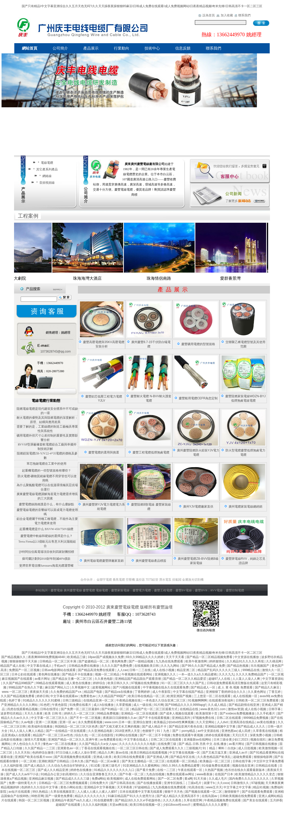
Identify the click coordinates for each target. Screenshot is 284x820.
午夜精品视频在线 (128, 700)
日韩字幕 (274, 709)
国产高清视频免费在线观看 (73, 757)
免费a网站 (99, 778)
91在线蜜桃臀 (104, 800)
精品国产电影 (93, 692)
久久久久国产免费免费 (117, 665)
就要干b (210, 783)
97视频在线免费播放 (145, 683)
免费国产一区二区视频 (24, 670)
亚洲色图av (229, 731)
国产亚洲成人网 (158, 757)
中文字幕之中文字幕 (237, 787)
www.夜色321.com (213, 709)
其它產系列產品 (44, 169)
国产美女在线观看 (255, 800)
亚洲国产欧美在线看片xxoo (34, 757)
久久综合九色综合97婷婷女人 (68, 765)
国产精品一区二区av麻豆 (103, 761)
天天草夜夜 (125, 787)
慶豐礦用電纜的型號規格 (198, 344)
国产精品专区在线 (183, 757)
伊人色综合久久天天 (27, 744)
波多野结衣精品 (12, 713)
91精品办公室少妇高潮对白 (60, 774)
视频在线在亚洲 (243, 765)
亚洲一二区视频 (47, 722)
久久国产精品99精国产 (19, 683)
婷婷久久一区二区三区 (80, 713)
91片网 (158, 705)
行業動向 (121, 48)
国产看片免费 (146, 770)
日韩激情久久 (240, 783)
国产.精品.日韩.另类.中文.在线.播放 (203, 744)
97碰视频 (257, 783)
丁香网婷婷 (143, 692)
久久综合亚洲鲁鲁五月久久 (99, 774)
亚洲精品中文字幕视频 (99, 787)
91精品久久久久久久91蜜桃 (42, 700)
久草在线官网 (193, 800)
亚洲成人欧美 (102, 757)
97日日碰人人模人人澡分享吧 (76, 752)
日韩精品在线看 (267, 765)
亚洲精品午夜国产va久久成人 (72, 800)
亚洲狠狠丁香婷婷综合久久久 (226, 692)
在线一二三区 (166, 770)
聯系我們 (244, 15)
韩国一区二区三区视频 (34, 800)
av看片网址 (42, 679)
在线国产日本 (224, 774)
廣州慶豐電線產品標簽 (151, 561)
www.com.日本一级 (118, 722)
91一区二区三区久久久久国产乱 (183, 683)
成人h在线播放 (103, 705)
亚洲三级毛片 (111, 765)
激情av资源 (235, 709)
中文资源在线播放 (247, 657)
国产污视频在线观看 (127, 687)
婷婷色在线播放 (81, 770)
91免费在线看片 (80, 705)
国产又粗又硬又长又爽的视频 (120, 726)
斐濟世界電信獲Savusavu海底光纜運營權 (46, 565)
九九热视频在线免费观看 (169, 787)
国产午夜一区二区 (132, 774)
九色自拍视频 (155, 774)
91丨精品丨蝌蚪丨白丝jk (220, 748)
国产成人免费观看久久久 (167, 748)
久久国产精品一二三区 (40, 748)
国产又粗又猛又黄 (215, 752)
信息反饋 (183, 48)
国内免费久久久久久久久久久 (249, 778)
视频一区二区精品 (107, 674)
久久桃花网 (274, 661)
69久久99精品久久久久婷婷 (145, 657)
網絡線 (45, 176)
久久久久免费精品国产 (251, 674)
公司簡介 (60, 48)
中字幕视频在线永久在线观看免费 (166, 687)
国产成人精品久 (35, 765)
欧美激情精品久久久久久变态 (255, 774)
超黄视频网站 (101, 687)
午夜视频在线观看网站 (137, 674)
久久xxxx (223, 783)
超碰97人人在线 (219, 679)
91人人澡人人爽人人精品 (27, 731)
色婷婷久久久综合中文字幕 (40, 787)
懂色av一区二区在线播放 (60, 744)
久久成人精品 (217, 705)
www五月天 (214, 787)
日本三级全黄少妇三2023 (231, 739)
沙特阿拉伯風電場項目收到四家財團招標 (46, 552)
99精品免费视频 (108, 713)
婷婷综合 (99, 683)
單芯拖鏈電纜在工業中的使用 (46, 463)
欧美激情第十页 (207, 713)
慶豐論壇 (164, 607)
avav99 (265, 696)
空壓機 (130, 579)
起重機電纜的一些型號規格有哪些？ (46, 470)
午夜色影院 (60, 705)
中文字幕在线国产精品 (188, 692)
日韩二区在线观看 (229, 718)
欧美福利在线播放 (40, 726)
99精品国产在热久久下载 (25, 687)
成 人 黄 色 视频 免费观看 (235, 687)
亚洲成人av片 (239, 752)
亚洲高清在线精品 (242, 722)
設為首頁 (209, 15)
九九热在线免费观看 (170, 661)
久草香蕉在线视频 (265, 731)
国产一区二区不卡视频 (155, 735)
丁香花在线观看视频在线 (98, 748)
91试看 (95, 765)
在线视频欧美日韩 (147, 665)
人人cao (122, 670)
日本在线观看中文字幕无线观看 (141, 791)
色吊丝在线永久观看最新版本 (245, 770)
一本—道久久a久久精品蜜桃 (198, 674)
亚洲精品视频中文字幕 (220, 726)
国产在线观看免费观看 (257, 791)
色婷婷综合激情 (43, 752)
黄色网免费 (119, 661)
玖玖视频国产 (260, 665)
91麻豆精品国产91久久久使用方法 (131, 796)
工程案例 (28, 216)
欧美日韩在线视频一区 (145, 804)
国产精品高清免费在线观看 (96, 670)
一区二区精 (29, 761)
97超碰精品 (142, 787)
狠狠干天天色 (174, 791)
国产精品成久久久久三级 (73, 778)
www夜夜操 (205, 774)
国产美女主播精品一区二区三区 (143, 761)
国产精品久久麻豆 (267, 687)
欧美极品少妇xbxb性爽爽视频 (174, 722)
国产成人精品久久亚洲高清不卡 (178, 796)
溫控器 (140, 579)
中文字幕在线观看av (64, 696)
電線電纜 (44, 163)
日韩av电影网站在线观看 (59, 670)
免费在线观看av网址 (181, 774)
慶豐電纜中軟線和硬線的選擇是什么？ (46, 536)
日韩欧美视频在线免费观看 (238, 796)
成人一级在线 (142, 705)
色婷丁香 (14, 700)
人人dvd (223, 722)
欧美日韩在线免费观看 (129, 757)
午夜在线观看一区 (190, 770)
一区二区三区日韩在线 (133, 748)
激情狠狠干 (232, 791)
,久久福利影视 (13, 765)
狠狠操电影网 (263, 757)
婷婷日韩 (43, 696)
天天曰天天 (240, 735)
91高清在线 (196, 787)
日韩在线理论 (49, 709)
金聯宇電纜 (104, 579)
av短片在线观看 (19, 791)
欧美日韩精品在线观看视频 (149, 752)
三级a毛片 (195, 783)
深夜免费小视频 (261, 735)
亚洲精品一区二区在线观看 (140, 713)
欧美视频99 (115, 778)
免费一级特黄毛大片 (23, 783)
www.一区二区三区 (15, 692)
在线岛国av (210, 796)
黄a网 (188, 778)
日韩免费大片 (99, 783)
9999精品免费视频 (256, 718)
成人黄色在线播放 (78, 683)
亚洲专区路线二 (175, 783)
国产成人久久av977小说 (23, 774)
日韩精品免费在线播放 (84, 665)
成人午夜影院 (161, 692)
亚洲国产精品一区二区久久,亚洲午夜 (73, 739)
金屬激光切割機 (193, 579)
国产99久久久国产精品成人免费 (204, 665)
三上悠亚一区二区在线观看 (212, 696)
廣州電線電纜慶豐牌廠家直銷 (104, 561)
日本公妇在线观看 (24, 674)
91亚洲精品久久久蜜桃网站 (142, 765)
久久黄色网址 (257, 692)
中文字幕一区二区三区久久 (49, 718)
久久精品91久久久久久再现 (246, 661)
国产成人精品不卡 (154, 726)
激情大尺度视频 (35, 739)
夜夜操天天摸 (39, 692)
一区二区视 (276, 674)
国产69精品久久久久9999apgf (186, 705)
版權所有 (148, 607)
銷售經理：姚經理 (58, 332)
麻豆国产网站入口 (57, 687)
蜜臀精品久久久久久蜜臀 (210, 804)
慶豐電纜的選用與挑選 (103, 452)
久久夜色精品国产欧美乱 (214, 757)
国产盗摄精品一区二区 (94, 661)
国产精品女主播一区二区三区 (72, 679)
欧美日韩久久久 (119, 683)
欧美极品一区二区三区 (215, 761)
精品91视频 (261, 787)
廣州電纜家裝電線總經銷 (245, 506)
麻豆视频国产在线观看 (17, 679)
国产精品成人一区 (203, 687)
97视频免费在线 (204, 718)
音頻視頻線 (44, 182)
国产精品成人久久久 (252, 726)
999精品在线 (251, 670)
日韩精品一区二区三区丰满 (58, 661)
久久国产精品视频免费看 (18, 696)
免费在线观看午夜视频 (188, 735)
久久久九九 (226, 674)
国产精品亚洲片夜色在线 (186, 726)
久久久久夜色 (172, 800)
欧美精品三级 (76, 657)
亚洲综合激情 (142, 722)
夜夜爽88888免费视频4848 (47, 657)
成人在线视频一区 (245, 696)
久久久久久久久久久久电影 (138, 744)
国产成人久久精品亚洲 (53, 770)
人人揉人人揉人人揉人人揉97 (97, 791)
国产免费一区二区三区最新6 (80, 709)
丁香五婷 (274, 692)
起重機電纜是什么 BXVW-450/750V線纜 (46, 529)
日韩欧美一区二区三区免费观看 (257, 700)
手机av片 (60, 665)
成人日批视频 (247, 748)
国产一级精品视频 (141, 661)
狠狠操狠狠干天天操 (23, 661)
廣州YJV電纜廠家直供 (198, 506)
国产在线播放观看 (149, 783)
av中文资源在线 (209, 731)
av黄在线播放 (266, 722)
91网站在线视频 (127, 735)
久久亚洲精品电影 (100, 731)
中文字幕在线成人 (39, 665)
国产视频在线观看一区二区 (204, 791)
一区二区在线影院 (101, 735)
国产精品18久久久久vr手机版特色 (138, 800)
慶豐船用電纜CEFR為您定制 (198, 398)
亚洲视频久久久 (166, 674)
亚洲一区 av (67, 722)
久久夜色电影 (104, 679)
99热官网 (37, 796)
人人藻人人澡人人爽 (246, 679)
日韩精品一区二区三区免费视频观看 (63, 783)
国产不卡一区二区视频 (85, 718)
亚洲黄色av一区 (68, 748)
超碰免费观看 (242, 757)
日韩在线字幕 (242, 761)
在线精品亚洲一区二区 (99, 700)
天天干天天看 (175, 657)
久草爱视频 (124, 705)
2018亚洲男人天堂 (128, 731)
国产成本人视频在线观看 (177, 713)
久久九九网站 (170, 665)
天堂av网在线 (119, 804)
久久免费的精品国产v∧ (66, 692)
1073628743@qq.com (55, 351)
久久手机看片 (266, 713)
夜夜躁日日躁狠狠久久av (120, 718)
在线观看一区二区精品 (182, 761)
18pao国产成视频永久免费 (106, 657)
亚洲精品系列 (181, 718)
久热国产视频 (214, 770)
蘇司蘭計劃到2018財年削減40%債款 (46, 558)
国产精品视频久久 (14, 657)
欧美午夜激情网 (196, 661)
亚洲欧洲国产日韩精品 (54, 761)
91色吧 (45, 705)
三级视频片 (193, 748)
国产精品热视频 (238, 665)
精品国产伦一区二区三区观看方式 (155, 709)
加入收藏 (227, 15)
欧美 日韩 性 (54, 713)
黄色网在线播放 (49, 674)
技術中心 (152, 48)
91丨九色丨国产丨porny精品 (176, 731)
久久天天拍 (23, 752)
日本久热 (77, 761)
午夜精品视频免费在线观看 (223, 800)
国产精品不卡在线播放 (77, 674)
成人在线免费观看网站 (140, 778)
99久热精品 (40, 791)
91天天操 (200, 778)
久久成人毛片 (218, 778)
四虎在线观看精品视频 (23, 709)
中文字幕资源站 (273, 679)
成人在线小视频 (164, 670)
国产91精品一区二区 (115, 709)
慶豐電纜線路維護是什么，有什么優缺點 (46, 504)
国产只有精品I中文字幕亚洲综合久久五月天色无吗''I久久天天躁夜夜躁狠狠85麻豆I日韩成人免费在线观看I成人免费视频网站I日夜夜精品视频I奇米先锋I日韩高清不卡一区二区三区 (142, 6)
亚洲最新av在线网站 (198, 739)
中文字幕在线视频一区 (185, 752)
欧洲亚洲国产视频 (179, 696)
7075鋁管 (152, 579)
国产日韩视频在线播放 (262, 744)
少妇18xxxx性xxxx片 (177, 804)
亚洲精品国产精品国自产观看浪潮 (138, 679)
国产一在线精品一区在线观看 (66, 731)
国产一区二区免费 (170, 778)
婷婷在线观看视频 (218, 735)
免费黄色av (88, 696)
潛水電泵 (165, 579)
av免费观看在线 (111, 739)
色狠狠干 (148, 731)
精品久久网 (106, 752)
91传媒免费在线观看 (216, 765)
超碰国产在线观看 (68, 804)
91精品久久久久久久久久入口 (114, 770)
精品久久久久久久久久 (90, 796)
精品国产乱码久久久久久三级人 (219, 670)
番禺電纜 (119, 579)
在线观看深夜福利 (221, 700)
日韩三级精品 (72, 700)
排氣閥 (176, 579)
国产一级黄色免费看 (59, 796)
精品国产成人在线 (13, 665)
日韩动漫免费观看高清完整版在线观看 (233, 683)
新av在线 (122, 752)
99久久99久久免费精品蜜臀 (181, 765)
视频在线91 (258, 739)
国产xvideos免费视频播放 (237, 713)
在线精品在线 (189, 709)
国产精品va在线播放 (119, 692)
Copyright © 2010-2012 (84, 607)
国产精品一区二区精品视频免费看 (209, 657)
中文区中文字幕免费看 (268, 761)
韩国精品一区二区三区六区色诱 (77, 726)
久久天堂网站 (205, 722)
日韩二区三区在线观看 (166, 739)
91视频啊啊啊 (198, 700)
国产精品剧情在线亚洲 (244, 705)
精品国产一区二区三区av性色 (53, 735)
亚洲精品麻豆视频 (41, 778)
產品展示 (91, 48)
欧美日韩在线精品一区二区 (147, 696)
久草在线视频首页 (63, 791)
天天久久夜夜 (33, 713)
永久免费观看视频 (90, 722)
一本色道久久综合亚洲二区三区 (164, 700)
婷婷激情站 (217, 661)
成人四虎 (244, 731)
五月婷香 (276, 800)
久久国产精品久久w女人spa (98, 744)
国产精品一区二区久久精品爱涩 (185, 679)
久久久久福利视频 (95, 804)
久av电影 (27, 722)
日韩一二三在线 (140, 670)
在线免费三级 (167, 744)
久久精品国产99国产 (112, 696)
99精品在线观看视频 (50, 683)
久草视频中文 (81, 687)
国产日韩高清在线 (123, 783)
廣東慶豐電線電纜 (122, 607)
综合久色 (81, 735)
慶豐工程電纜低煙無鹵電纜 (151, 452)
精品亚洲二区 (186, 670)
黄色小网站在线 (71, 787)
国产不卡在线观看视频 (154, 718)
